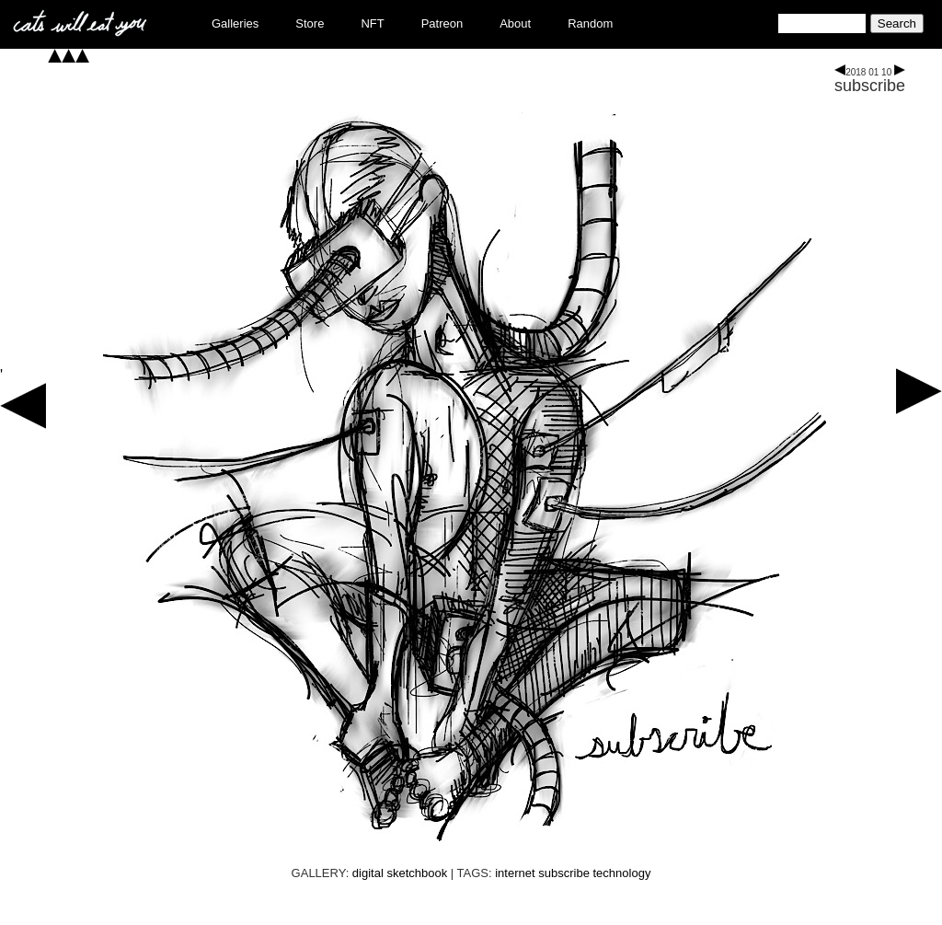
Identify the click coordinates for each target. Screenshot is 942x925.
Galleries (235, 23)
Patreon (442, 23)
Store (309, 23)
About (515, 23)
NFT (372, 23)
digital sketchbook (399, 873)
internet (514, 873)
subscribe (869, 85)
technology (622, 873)
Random (590, 23)
